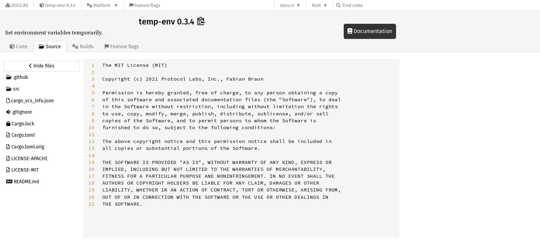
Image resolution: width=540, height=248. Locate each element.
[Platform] (102, 5)
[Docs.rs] (17, 5)
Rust (316, 5)
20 (92, 197)
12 (92, 141)
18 (92, 183)
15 (92, 162)
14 (92, 155)
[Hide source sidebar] (42, 66)
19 (92, 190)
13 (92, 148)
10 (92, 127)
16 (92, 169)
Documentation (369, 31)
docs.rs (287, 5)
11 (92, 134)
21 (92, 204)
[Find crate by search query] (370, 5)
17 (92, 176)
